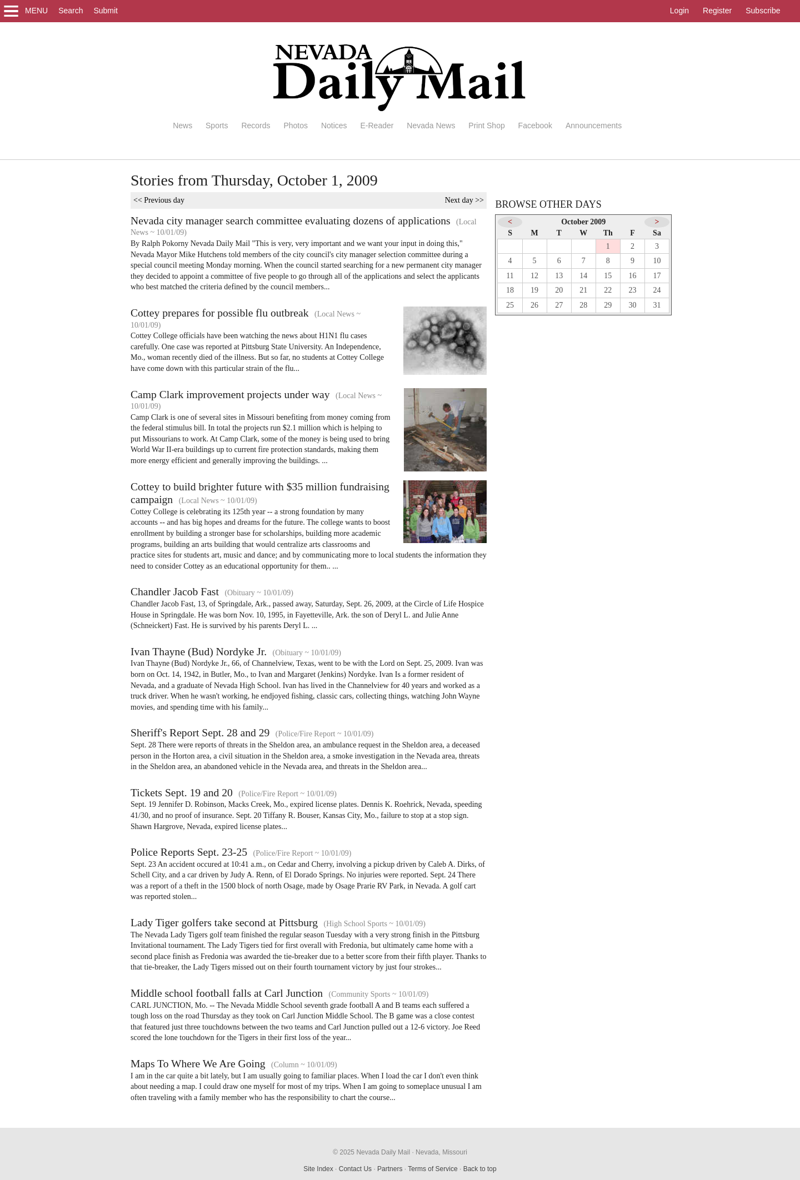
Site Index (318, 1169)
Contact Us (355, 1169)
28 (583, 305)
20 (559, 290)
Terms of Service (432, 1169)
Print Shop (486, 125)
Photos (295, 125)
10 (657, 261)
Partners (389, 1169)
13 (559, 276)
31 (657, 305)
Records (255, 125)
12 (534, 276)
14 (583, 276)
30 (632, 305)
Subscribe (763, 10)
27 (559, 305)
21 (583, 290)
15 (608, 276)
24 (657, 290)
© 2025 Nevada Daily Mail (371, 1152)
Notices (334, 125)
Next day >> (464, 200)
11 (509, 276)
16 (632, 276)
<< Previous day (158, 200)
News (182, 125)
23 (632, 290)
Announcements (594, 125)
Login (679, 10)
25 (510, 305)
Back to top (480, 1169)
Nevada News (431, 125)
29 (608, 305)
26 (534, 305)
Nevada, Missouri (441, 1152)
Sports (217, 125)
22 (608, 290)
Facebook (535, 125)
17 (657, 276)
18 (510, 290)
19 (534, 290)
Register (717, 10)
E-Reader (376, 125)
